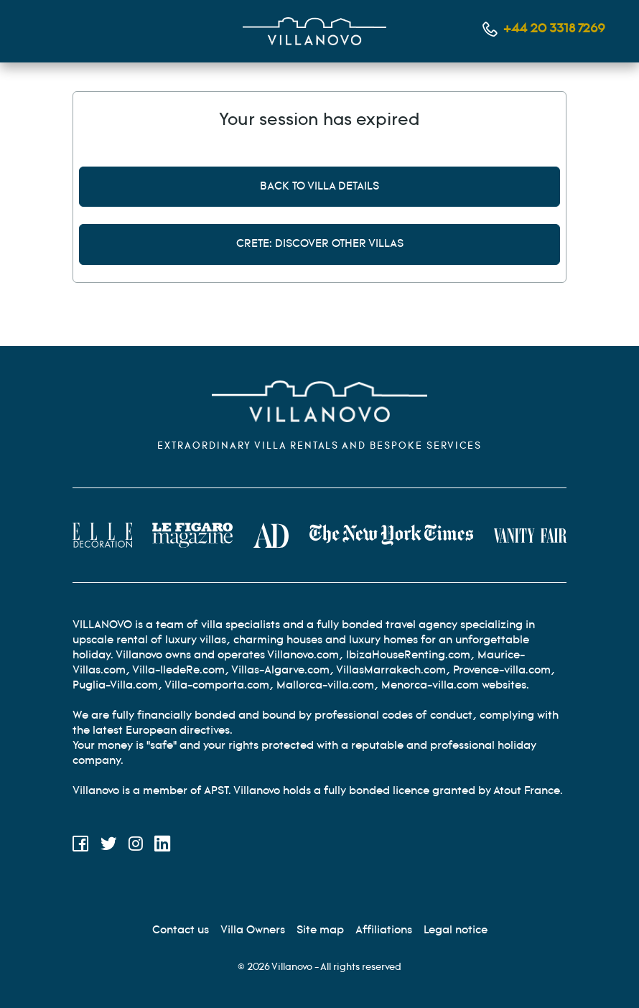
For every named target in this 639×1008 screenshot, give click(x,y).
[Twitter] (109, 846)
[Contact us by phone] (543, 29)
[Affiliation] (383, 930)
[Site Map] (320, 930)
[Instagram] (136, 846)
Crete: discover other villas (320, 243)
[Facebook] (81, 846)
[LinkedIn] (162, 846)
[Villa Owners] (252, 930)
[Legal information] (456, 930)
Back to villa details (319, 186)
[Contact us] (180, 930)
